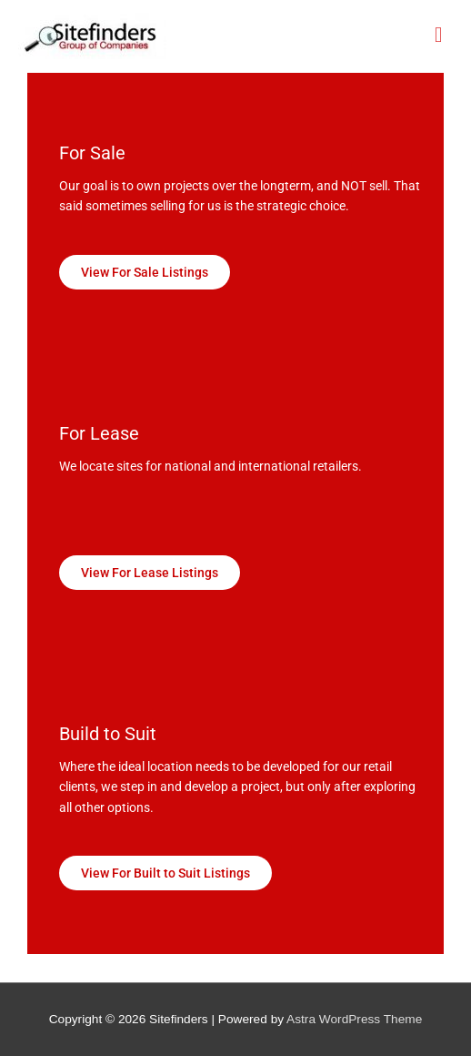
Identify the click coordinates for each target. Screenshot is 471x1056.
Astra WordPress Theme (354, 1019)
